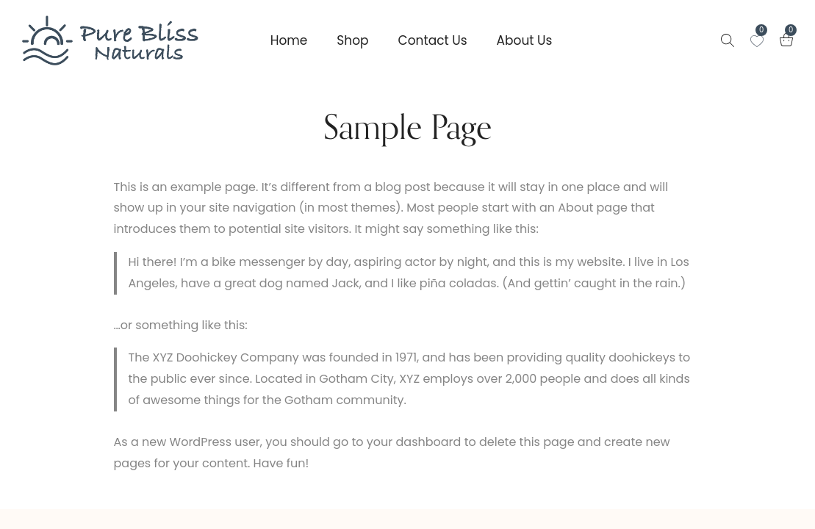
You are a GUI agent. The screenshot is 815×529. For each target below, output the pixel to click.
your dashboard (414, 441)
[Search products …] (727, 40)
